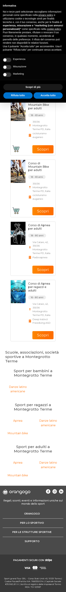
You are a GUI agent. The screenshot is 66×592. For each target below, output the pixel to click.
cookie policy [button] (54, 29)
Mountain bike (18, 433)
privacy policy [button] (45, 15)
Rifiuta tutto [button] (18, 95)
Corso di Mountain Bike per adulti (38, 105)
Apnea (17, 420)
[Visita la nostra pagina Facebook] (48, 491)
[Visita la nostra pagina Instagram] (54, 491)
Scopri (43, 149)
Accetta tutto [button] (48, 95)
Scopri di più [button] (33, 87)
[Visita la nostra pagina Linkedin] (61, 491)
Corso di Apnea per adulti (39, 227)
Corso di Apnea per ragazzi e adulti (39, 287)
